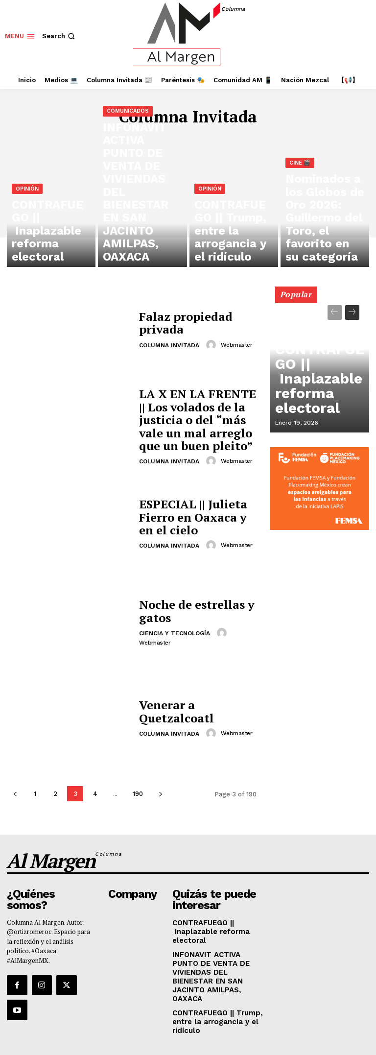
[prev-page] (15, 793)
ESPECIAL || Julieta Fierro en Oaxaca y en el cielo (197, 517)
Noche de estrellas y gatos (187, 611)
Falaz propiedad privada (179, 323)
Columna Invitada (169, 342)
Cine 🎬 (299, 216)
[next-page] (160, 793)
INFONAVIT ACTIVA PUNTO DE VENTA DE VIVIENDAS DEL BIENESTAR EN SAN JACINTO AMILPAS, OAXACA (217, 954)
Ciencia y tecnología (174, 631)
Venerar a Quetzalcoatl (195, 711)
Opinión (27, 231)
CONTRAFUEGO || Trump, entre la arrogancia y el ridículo (212, 988)
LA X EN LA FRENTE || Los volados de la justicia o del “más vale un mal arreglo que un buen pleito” (195, 419)
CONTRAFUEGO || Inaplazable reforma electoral (317, 403)
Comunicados (128, 208)
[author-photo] (211, 342)
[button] (59, 36)
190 (138, 793)
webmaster (235, 342)
